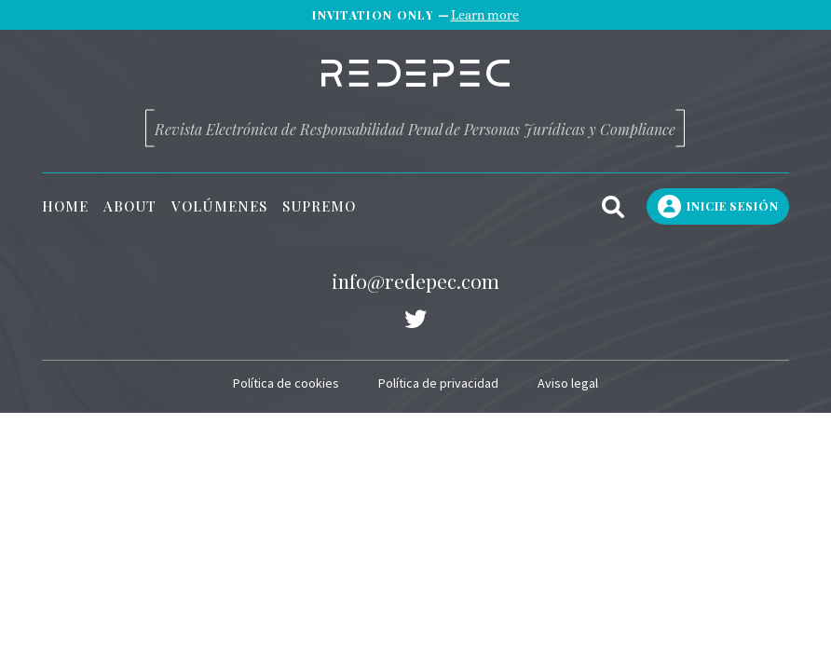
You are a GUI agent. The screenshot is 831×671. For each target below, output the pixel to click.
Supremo (319, 206)
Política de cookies (286, 383)
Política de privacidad (438, 383)
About (130, 206)
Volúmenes (219, 206)
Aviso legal (568, 383)
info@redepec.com (415, 280)
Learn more (485, 14)
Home (65, 206)
